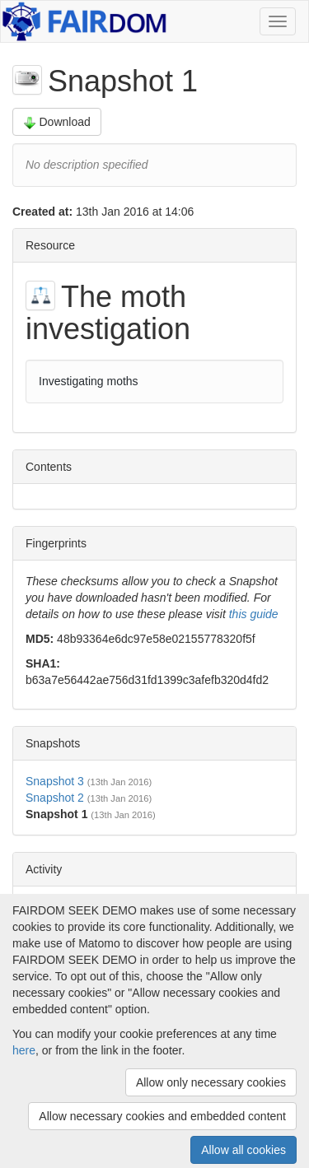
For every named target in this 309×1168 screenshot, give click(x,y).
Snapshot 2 (55, 797)
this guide (254, 614)
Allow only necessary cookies (211, 1082)
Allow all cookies (243, 1149)
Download (57, 122)
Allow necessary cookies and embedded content (162, 1116)
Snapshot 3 (55, 781)
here (23, 1050)
